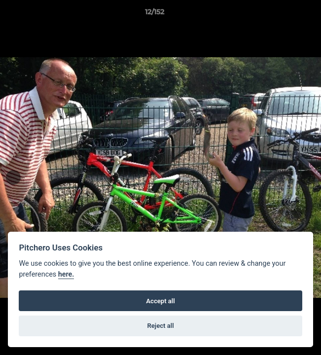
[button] (285, 14)
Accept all (160, 301)
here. (66, 274)
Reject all (160, 325)
